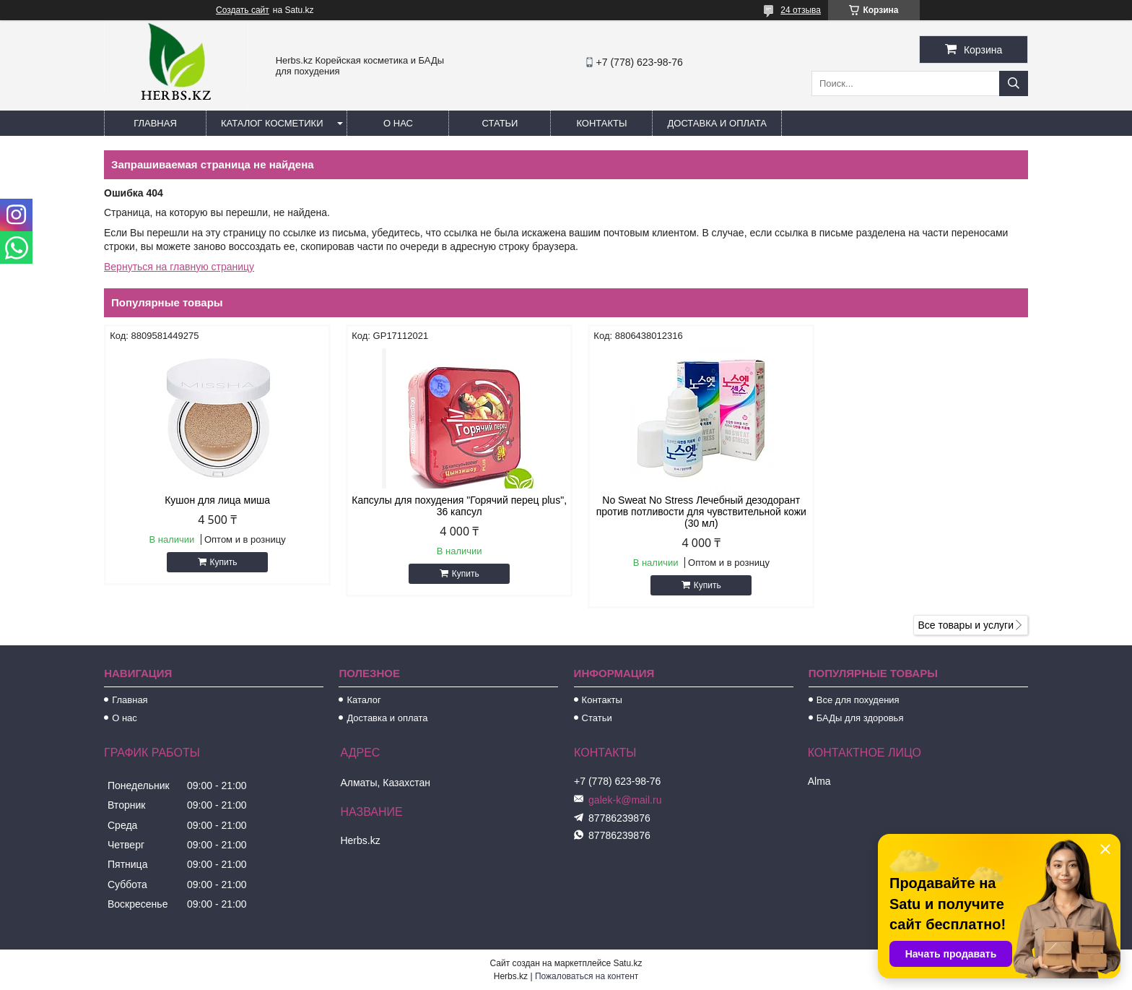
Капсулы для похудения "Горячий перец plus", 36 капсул (448, 505)
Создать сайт (242, 10)
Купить (220, 562)
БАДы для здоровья (860, 718)
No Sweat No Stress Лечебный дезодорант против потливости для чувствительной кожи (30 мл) (684, 511)
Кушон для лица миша (213, 500)
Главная (155, 123)
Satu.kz (627, 963)
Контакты (601, 123)
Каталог (363, 699)
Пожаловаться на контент (586, 976)
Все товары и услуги (966, 625)
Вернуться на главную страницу (179, 266)
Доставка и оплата (716, 123)
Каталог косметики (272, 123)
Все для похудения (858, 699)
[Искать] (1013, 83)
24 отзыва (800, 10)
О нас (398, 123)
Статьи (500, 123)
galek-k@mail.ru (624, 800)
